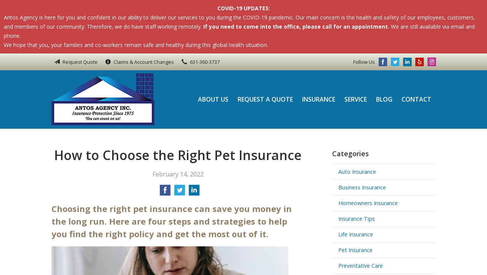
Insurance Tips (356, 218)
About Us (213, 99)
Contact (416, 99)
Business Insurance (362, 187)
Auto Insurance (357, 171)
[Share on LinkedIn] (194, 192)
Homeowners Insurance (368, 203)
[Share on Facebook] (165, 192)
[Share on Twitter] (179, 192)
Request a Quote (265, 99)
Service (355, 99)
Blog (384, 99)
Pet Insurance (355, 250)
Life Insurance (355, 234)
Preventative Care (360, 265)
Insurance (318, 99)
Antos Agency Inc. (102, 99)
